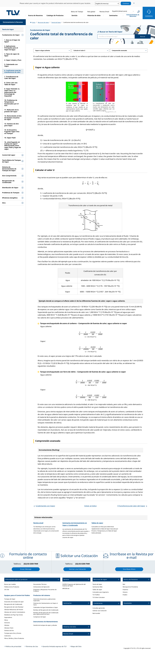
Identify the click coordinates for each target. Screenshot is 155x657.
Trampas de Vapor (9, 599)
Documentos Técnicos (39, 584)
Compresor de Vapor (39, 617)
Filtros (6, 620)
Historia (125, 592)
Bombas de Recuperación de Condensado (45, 610)
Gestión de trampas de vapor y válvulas (45, 625)
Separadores (8, 617)
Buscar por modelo (10, 584)
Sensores (7, 623)
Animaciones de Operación (41, 587)
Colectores (7, 636)
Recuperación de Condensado (13, 604)
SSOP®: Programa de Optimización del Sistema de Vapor (74, 585)
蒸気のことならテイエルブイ (13, 12)
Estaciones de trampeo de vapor (14, 602)
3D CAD (6, 589)
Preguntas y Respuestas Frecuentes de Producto (45, 590)
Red (124, 584)
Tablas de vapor (97, 523)
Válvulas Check (8, 628)
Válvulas (6, 625)
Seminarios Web (97, 587)
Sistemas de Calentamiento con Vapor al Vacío (45, 604)
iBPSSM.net (65, 588)
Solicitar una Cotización (100, 611)
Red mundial (96, 613)
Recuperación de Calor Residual (13, 607)
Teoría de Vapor (97, 584)
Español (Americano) (119, 11)
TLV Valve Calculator (99, 597)
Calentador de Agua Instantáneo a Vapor (45, 607)
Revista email (38, 523)
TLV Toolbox (96, 595)
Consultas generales (99, 608)
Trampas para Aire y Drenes (12, 633)
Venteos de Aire (9, 630)
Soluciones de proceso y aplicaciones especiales (44, 599)
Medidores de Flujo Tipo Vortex (13, 615)
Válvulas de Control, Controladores (14, 612)
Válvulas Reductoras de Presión (13, 609)
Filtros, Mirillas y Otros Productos (14, 638)
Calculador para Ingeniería (101, 592)
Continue (126, 3)
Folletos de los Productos (11, 587)
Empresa (125, 589)
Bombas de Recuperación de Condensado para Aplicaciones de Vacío (45, 613)
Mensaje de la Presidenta (130, 587)
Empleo (125, 595)
